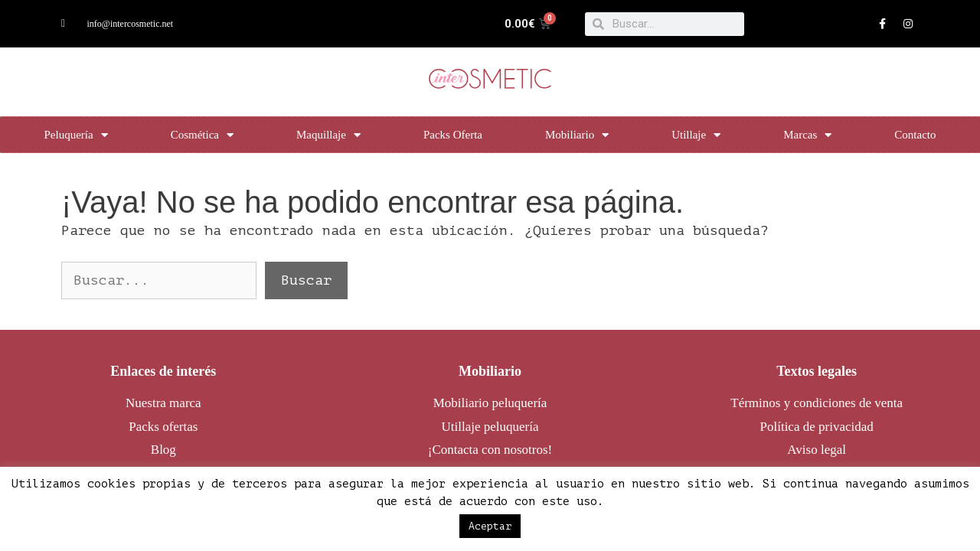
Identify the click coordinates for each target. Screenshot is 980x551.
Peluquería (75, 135)
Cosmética (202, 135)
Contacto (915, 135)
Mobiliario (577, 135)
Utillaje (695, 135)
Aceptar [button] (490, 526)
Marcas (807, 135)
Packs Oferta (452, 135)
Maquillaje (328, 135)
